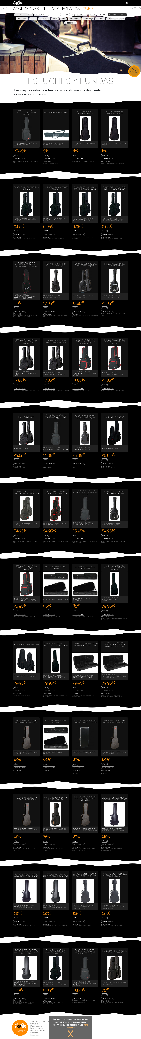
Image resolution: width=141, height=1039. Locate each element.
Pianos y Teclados (61, 8)
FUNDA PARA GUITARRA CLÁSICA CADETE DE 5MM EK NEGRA (26, 341)
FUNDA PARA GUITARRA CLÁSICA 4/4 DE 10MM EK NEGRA (55, 417)
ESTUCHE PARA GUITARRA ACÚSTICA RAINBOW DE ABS (26, 875)
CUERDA (90, 8)
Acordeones (26, 8)
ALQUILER (44, 19)
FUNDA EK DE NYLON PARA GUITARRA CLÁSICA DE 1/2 (85, 188)
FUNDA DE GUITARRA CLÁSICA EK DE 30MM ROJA (55, 492)
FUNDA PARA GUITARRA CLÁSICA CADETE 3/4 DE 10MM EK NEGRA (85, 952)
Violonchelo (74, 19)
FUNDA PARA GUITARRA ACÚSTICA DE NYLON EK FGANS (55, 952)
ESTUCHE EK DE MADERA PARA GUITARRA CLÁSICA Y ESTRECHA (85, 798)
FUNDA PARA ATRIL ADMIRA (55, 112)
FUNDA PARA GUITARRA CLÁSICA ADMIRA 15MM (85, 417)
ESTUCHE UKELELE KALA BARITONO (85, 567)
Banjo (92, 15)
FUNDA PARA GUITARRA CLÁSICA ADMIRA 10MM (114, 265)
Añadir (16, 155)
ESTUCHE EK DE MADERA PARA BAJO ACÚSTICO (26, 798)
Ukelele (65, 15)
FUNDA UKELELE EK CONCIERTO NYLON (114, 112)
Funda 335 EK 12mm (26, 417)
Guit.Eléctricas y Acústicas (46, 15)
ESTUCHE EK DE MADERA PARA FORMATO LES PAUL (26, 721)
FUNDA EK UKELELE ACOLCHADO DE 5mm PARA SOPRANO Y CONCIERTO (26, 265)
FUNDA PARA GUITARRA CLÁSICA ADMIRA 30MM (114, 492)
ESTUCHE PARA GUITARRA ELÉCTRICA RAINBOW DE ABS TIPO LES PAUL (26, 952)
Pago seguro (36, 1026)
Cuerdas (102, 15)
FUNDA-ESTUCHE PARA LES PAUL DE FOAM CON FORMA (56, 644)
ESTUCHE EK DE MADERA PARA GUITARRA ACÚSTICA (114, 721)
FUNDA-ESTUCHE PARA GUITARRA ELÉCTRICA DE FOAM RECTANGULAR (114, 644)
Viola (63, 19)
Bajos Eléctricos (79, 15)
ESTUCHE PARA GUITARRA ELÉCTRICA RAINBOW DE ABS (114, 798)
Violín (54, 19)
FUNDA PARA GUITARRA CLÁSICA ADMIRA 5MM (56, 265)
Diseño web (35, 1035)
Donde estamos (37, 1030)
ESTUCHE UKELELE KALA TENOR (55, 567)
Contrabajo (88, 19)
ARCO (33, 19)
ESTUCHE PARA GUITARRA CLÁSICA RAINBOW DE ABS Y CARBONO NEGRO (85, 875)
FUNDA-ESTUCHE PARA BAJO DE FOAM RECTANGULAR (85, 644)
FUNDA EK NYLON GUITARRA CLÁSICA (55, 188)
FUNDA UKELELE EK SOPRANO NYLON (85, 112)
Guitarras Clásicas (24, 15)
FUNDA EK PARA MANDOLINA (26, 644)
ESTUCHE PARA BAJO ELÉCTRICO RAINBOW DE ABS (55, 875)
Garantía (34, 1024)
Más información (19, 159)
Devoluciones (36, 1028)
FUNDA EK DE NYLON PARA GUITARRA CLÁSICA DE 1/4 (114, 188)
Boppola (34, 1033)
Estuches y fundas (117, 15)
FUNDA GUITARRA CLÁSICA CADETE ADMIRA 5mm (85, 265)
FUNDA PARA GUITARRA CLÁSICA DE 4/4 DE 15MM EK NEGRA (85, 492)
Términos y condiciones (41, 1021)
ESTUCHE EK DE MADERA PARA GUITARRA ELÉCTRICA (85, 721)
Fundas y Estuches (116, 19)
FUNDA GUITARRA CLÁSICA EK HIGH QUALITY (55, 798)
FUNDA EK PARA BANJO (114, 417)
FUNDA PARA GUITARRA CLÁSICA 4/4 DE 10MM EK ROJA (114, 341)
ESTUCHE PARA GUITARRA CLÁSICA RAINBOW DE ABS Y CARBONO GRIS (114, 875)
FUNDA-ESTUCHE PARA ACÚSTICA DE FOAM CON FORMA (114, 567)
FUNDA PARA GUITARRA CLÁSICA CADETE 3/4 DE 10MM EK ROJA (85, 341)
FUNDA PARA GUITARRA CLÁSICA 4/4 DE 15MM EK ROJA (26, 567)
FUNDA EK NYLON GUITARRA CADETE (26, 188)
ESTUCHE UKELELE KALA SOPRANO (55, 721)
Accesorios (22, 19)
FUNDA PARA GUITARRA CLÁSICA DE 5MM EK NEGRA (56, 342)
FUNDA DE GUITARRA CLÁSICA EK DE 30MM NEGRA (26, 492)
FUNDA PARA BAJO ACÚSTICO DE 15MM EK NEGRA (26, 112)
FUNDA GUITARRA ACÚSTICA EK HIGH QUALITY (114, 952)
